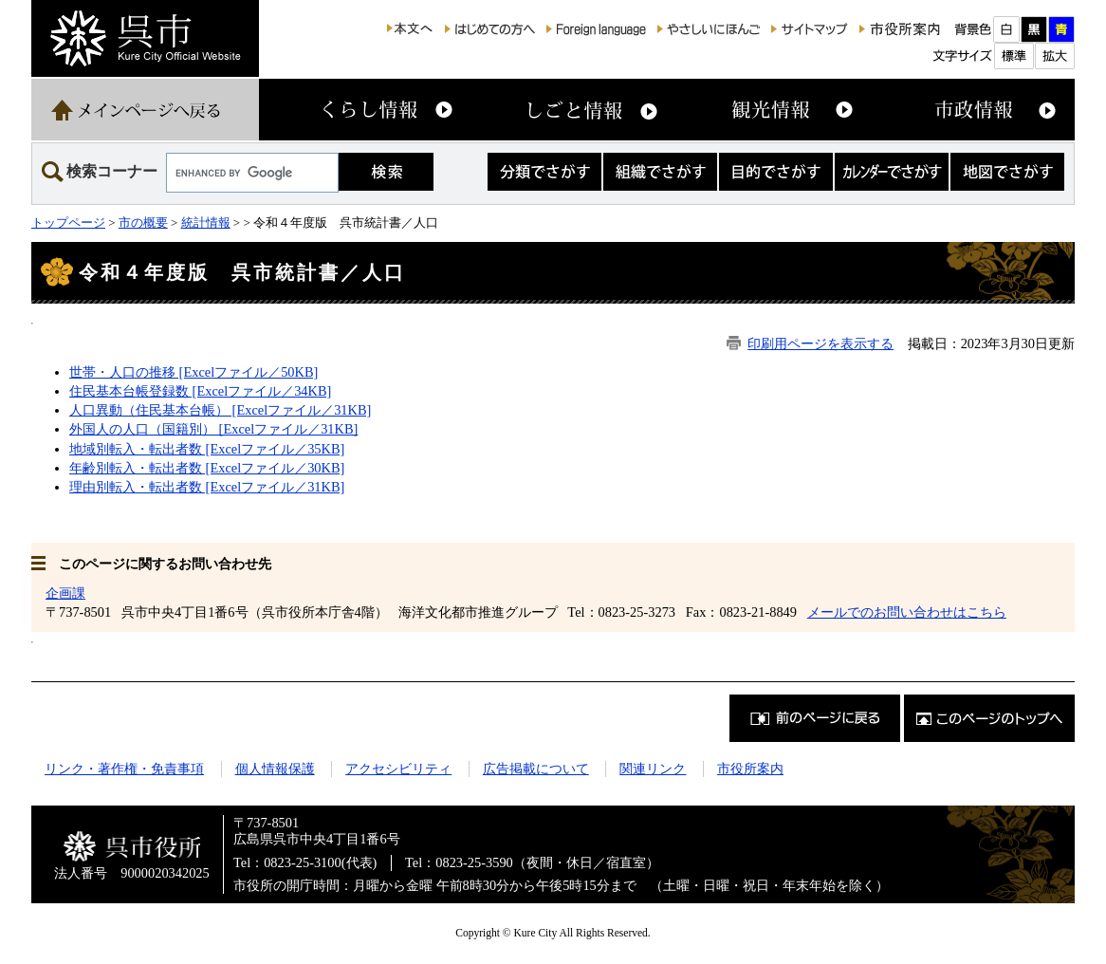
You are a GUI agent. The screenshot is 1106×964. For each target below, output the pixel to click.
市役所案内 (750, 768)
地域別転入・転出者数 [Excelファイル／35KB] (206, 448)
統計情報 (205, 222)
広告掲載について (536, 768)
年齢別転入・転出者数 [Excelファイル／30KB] (206, 467)
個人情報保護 (275, 768)
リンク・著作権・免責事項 (124, 768)
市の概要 (143, 222)
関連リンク (652, 768)
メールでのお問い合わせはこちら (906, 612)
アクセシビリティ (398, 768)
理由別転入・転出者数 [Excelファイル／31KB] (206, 486)
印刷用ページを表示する (820, 343)
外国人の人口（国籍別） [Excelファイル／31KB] (213, 428)
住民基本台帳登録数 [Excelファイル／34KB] (200, 391)
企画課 (65, 593)
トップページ (68, 222)
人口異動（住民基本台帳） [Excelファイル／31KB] (220, 409)
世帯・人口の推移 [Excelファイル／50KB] (193, 372)
